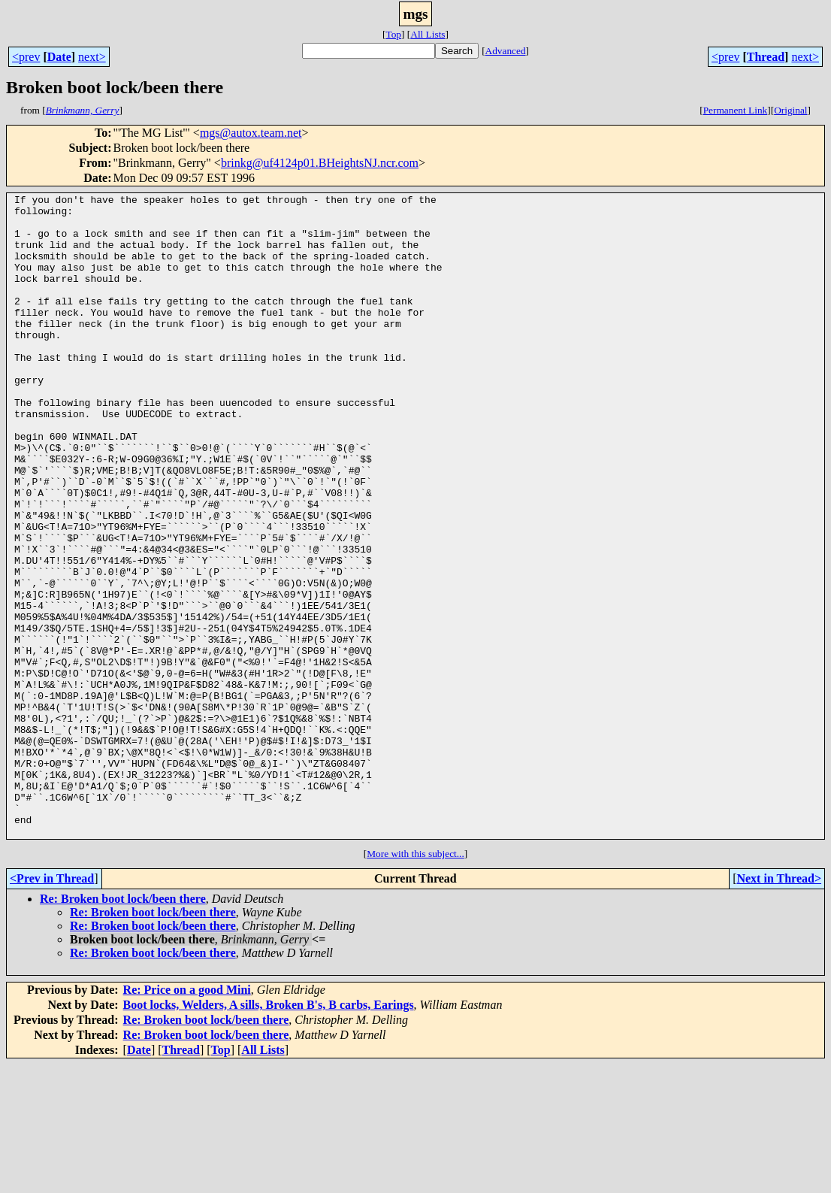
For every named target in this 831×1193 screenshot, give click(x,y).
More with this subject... (415, 982)
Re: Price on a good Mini (187, 1118)
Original (790, 110)
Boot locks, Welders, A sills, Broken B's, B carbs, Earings (268, 1133)
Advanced (505, 50)
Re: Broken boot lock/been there (123, 1027)
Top (393, 34)
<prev (26, 56)
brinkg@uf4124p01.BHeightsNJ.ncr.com (320, 162)
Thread (765, 56)
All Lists (427, 34)
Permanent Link (735, 110)
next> (92, 56)
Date (59, 56)
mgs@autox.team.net (251, 132)
